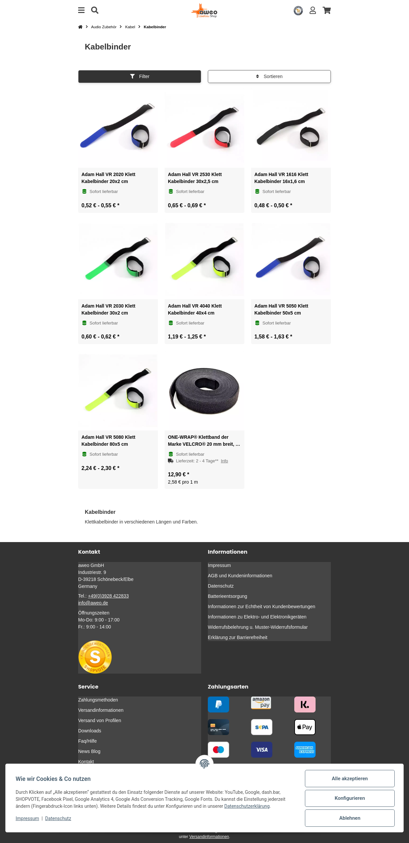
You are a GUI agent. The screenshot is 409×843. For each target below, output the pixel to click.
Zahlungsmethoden (98, 699)
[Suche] (94, 10)
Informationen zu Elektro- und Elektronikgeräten (257, 616)
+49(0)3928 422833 (108, 596)
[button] (313, 10)
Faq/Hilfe (87, 741)
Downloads (89, 730)
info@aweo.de (93, 603)
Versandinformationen (100, 710)
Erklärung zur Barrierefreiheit (237, 637)
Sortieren (269, 76)
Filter (140, 76)
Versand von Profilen (99, 720)
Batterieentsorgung (227, 596)
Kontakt (86, 761)
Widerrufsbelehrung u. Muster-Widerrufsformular (258, 627)
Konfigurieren (349, 798)
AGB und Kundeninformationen (240, 575)
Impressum (28, 818)
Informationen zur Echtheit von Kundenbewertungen (261, 606)
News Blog (89, 751)
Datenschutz (59, 818)
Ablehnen (349, 818)
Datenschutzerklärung (247, 806)
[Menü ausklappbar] (81, 10)
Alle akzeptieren (349, 779)
